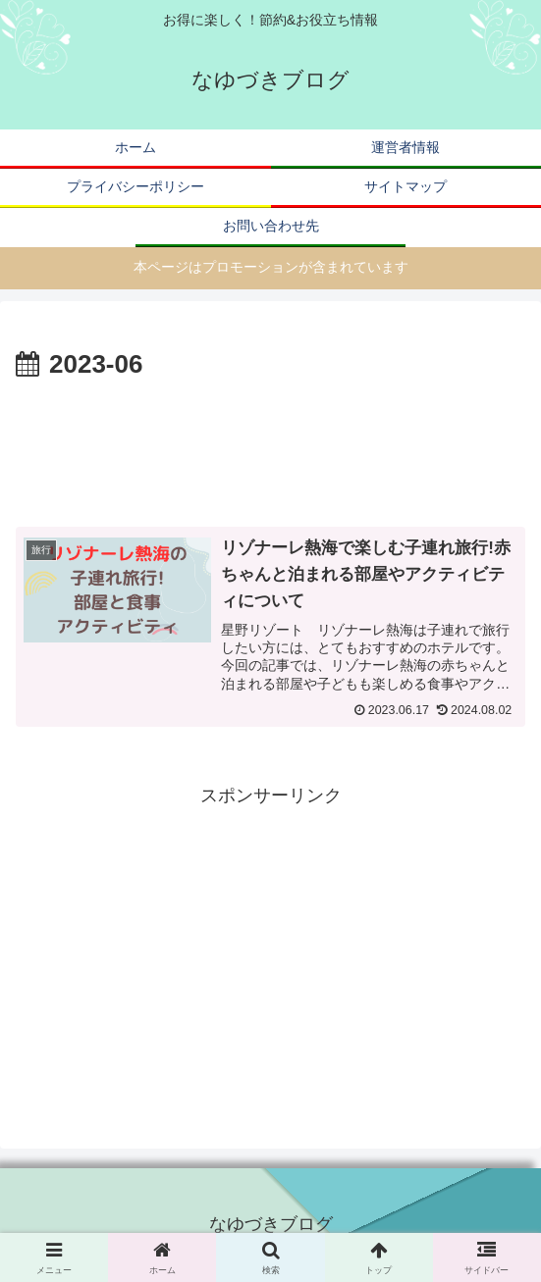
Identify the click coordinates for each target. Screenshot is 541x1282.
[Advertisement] (270, 446)
